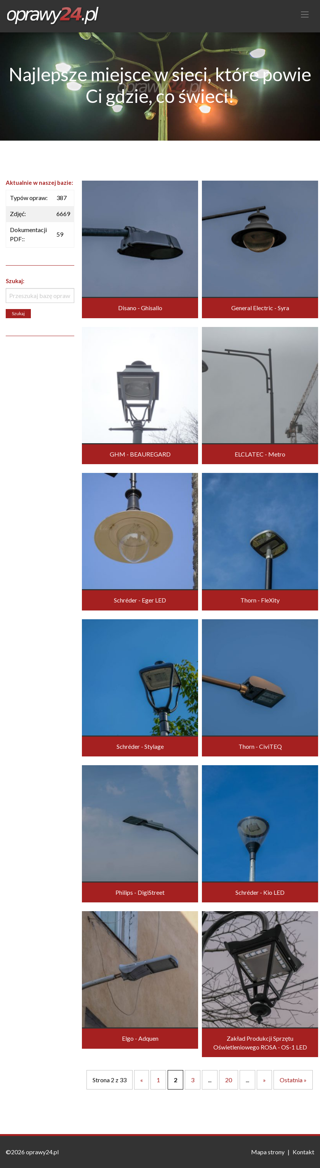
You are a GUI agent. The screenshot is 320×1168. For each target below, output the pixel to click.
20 (228, 1079)
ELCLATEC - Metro (260, 454)
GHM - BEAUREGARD (140, 454)
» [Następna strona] (264, 1079)
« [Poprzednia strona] (141, 1079)
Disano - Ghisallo (140, 307)
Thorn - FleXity (260, 600)
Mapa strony (268, 1151)
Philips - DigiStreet (140, 892)
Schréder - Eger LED (140, 600)
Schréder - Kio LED (260, 892)
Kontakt (303, 1151)
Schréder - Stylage (140, 746)
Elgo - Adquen (140, 1038)
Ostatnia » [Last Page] (293, 1079)
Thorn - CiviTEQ (260, 746)
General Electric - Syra (260, 307)
